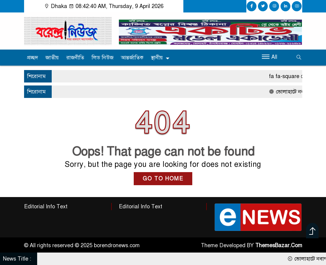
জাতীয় (52, 57)
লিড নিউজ (103, 57)
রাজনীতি (75, 57)
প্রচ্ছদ (32, 57)
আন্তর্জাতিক (132, 57)
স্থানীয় (157, 57)
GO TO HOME (163, 178)
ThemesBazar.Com (278, 245)
